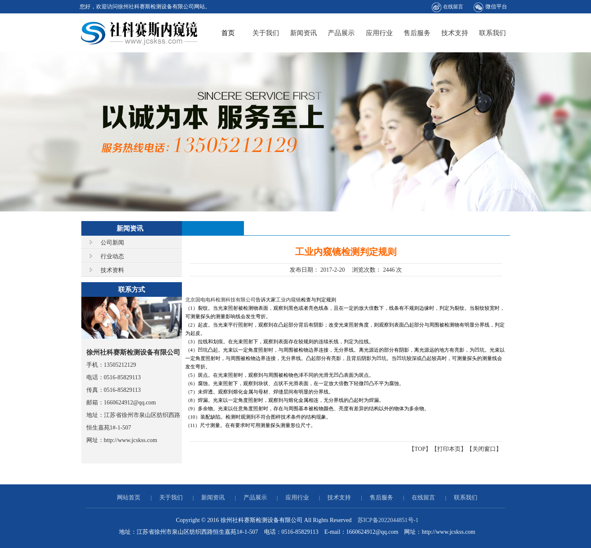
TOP (420, 449)
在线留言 (447, 7)
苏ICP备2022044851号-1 (388, 520)
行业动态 (112, 256)
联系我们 (492, 32)
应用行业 (379, 32)
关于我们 (265, 32)
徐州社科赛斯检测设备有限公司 (140, 32)
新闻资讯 (303, 32)
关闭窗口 (484, 449)
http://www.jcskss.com (130, 440)
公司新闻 (112, 242)
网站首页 (128, 497)
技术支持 (454, 32)
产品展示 (341, 32)
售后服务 (417, 32)
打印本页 (449, 449)
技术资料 (112, 270)
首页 (228, 32)
